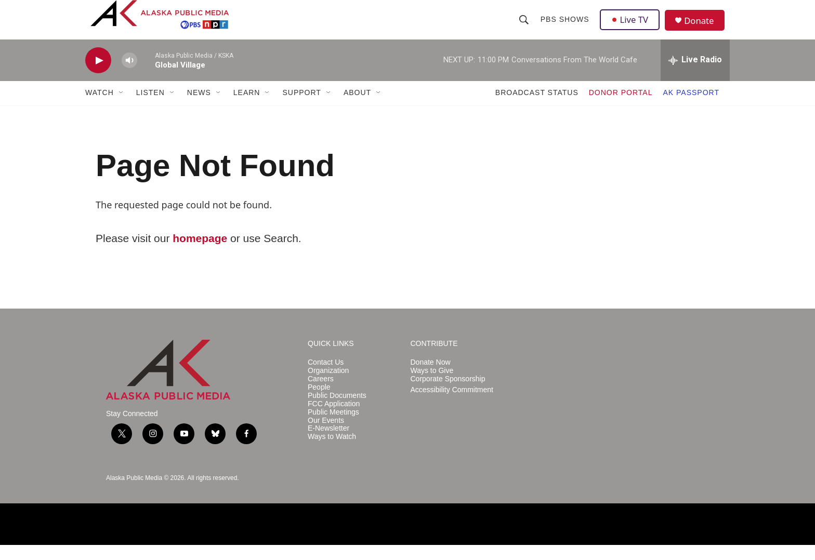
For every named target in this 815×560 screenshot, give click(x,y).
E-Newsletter (328, 444)
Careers (321, 394)
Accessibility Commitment (452, 405)
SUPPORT (301, 108)
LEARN (246, 108)
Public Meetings (333, 427)
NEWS (199, 108)
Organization (328, 386)
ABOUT (357, 108)
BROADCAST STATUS (537, 108)
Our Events (326, 435)
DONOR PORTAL (621, 108)
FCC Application (334, 419)
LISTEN (150, 108)
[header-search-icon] (524, 27)
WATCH (99, 108)
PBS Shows (565, 27)
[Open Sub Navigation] (121, 108)
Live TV (631, 27)
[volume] (129, 75)
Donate (703, 28)
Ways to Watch (332, 452)
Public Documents (337, 411)
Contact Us (326, 377)
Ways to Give (432, 386)
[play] (98, 76)
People (319, 402)
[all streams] (695, 75)
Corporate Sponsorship (448, 394)
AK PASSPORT (691, 108)
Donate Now (431, 377)
